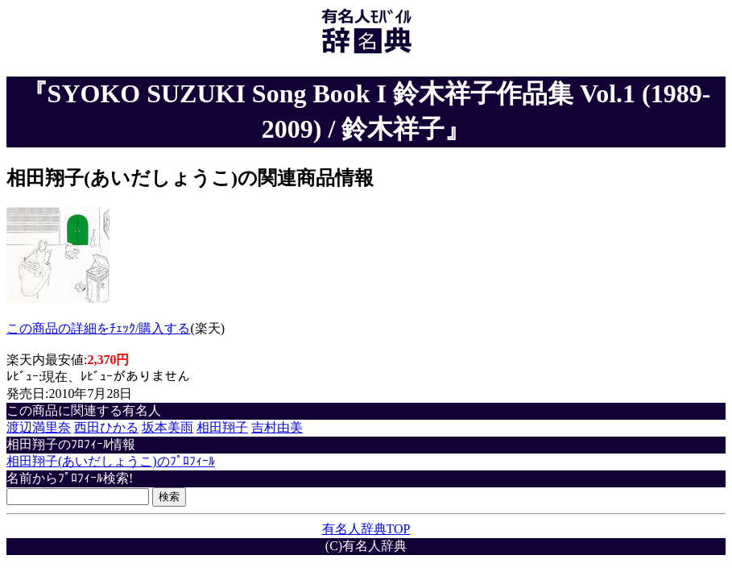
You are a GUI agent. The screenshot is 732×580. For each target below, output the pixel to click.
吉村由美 (277, 427)
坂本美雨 (167, 427)
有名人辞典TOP (366, 529)
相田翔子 (222, 427)
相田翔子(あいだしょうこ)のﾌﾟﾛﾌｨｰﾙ (110, 461)
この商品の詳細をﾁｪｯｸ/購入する (98, 328)
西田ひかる (106, 427)
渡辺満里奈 (38, 427)
